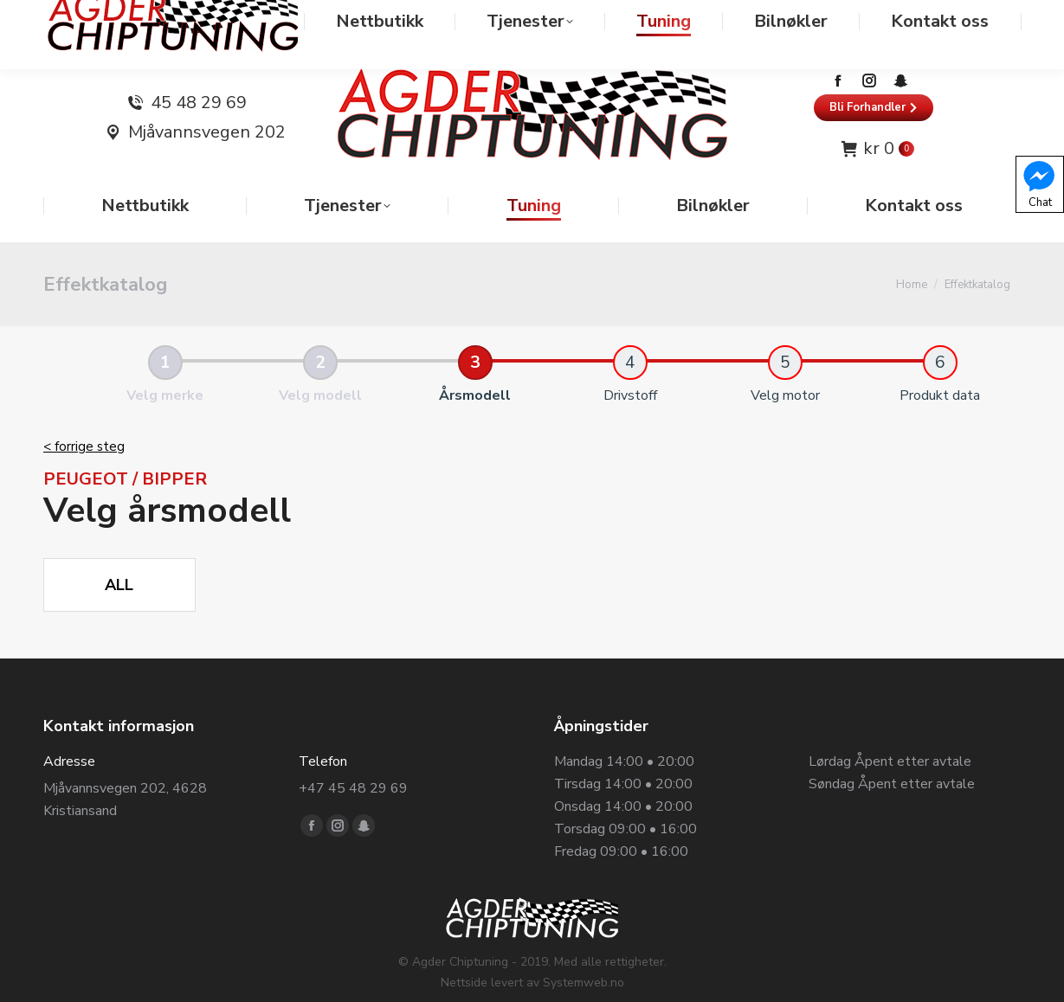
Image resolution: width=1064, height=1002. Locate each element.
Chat (1038, 183)
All (119, 550)
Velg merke (164, 360)
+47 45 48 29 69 (353, 753)
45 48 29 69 (199, 68)
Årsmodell (475, 360)
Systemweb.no (583, 948)
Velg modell (320, 360)
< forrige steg (84, 412)
